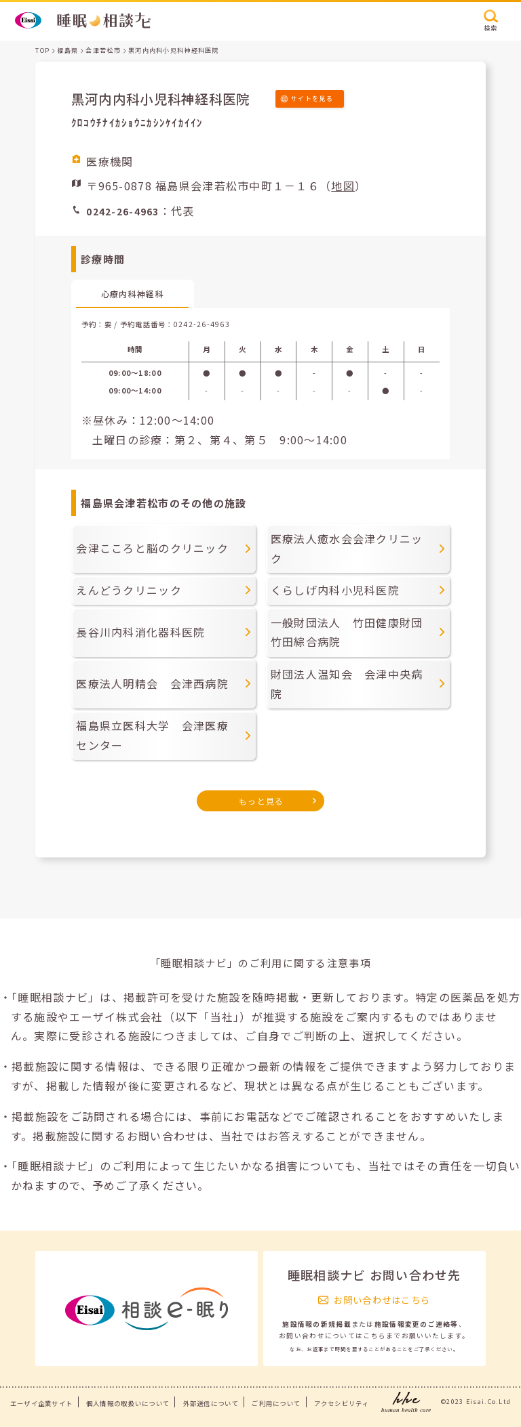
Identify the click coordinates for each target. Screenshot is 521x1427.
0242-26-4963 (202, 324)
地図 (343, 185)
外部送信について (211, 1403)
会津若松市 (102, 50)
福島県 (67, 50)
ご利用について (276, 1403)
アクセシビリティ (341, 1403)
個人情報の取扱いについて (128, 1403)
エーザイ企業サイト (41, 1403)
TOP (42, 50)
